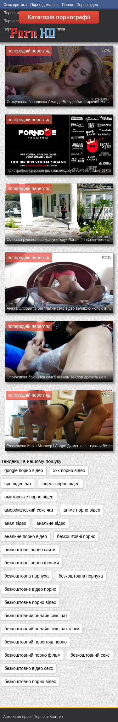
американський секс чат (28, 510)
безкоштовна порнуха (81, 575)
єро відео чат (17, 483)
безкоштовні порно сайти (30, 549)
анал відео (15, 523)
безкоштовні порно (76, 536)
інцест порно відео (61, 483)
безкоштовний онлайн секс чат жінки (41, 628)
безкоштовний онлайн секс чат (35, 615)
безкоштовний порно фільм (32, 655)
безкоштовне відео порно (30, 589)
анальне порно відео (25, 536)
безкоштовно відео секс (28, 668)
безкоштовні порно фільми (31, 562)
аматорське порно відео (28, 496)
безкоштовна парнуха (26, 575)
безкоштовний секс (90, 655)
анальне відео (51, 523)
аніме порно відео (82, 510)
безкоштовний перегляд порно (35, 641)
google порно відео (23, 470)
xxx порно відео (69, 470)
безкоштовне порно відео (30, 602)
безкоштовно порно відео (30, 681)
